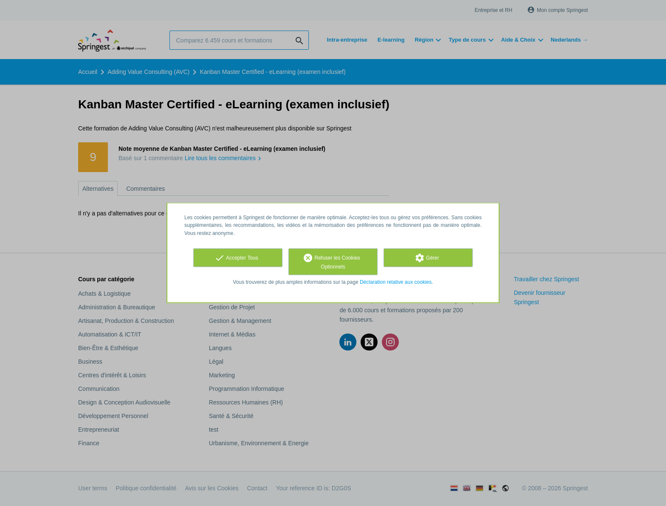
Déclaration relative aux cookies (396, 282)
